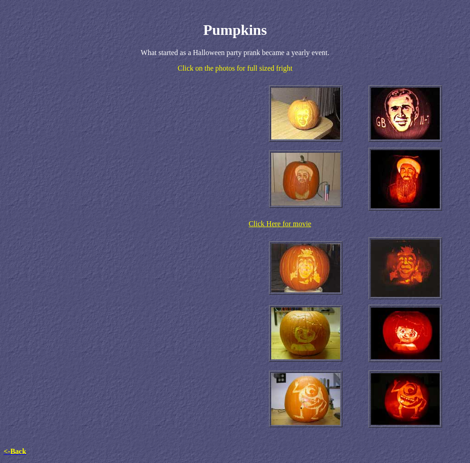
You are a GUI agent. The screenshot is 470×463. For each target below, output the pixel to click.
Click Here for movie (280, 224)
